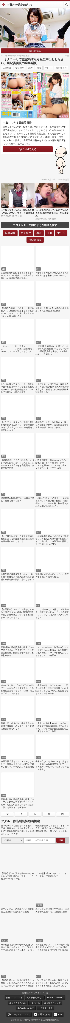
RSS (60, 1014)
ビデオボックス (45, 1008)
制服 (39, 68)
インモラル (35, 1003)
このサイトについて (21, 1014)
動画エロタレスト (14, 997)
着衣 (30, 68)
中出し (48, 68)
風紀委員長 (61, 68)
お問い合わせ (44, 1014)
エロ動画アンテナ (52, 1003)
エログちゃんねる (17, 1003)
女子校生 (19, 68)
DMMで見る (30, 149)
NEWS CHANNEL (55, 997)
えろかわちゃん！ (35, 997)
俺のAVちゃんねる (25, 1008)
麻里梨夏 (6, 68)
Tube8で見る (35, 51)
